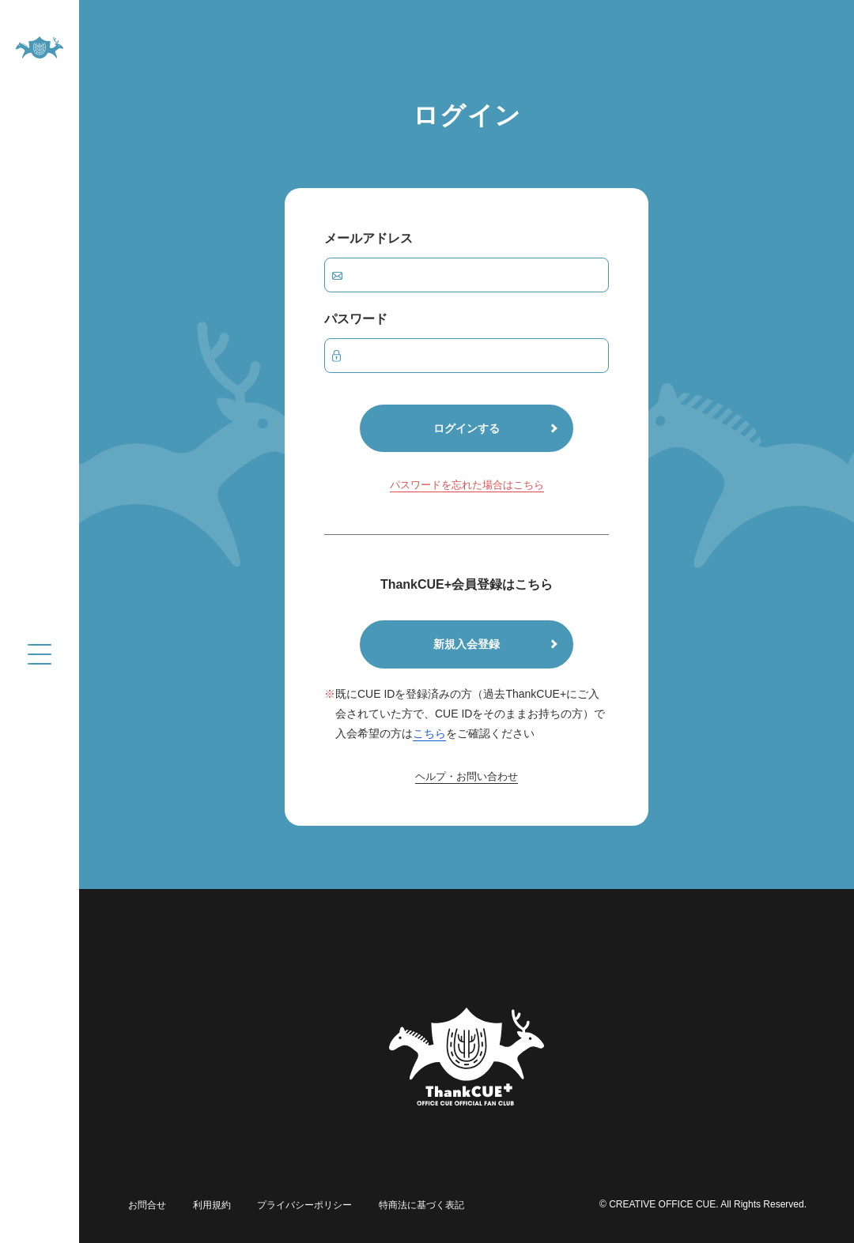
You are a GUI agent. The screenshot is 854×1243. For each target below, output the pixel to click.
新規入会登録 (466, 644)
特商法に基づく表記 (411, 1203)
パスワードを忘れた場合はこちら (467, 486)
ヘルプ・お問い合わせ (466, 777)
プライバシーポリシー (297, 1203)
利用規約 (207, 1203)
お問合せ (145, 1203)
